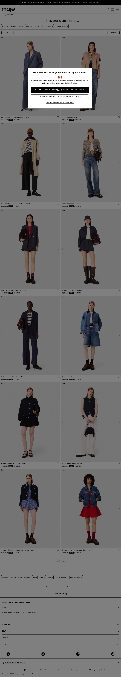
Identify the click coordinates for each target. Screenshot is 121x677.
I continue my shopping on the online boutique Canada (60, 97)
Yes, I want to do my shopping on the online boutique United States (60, 90)
